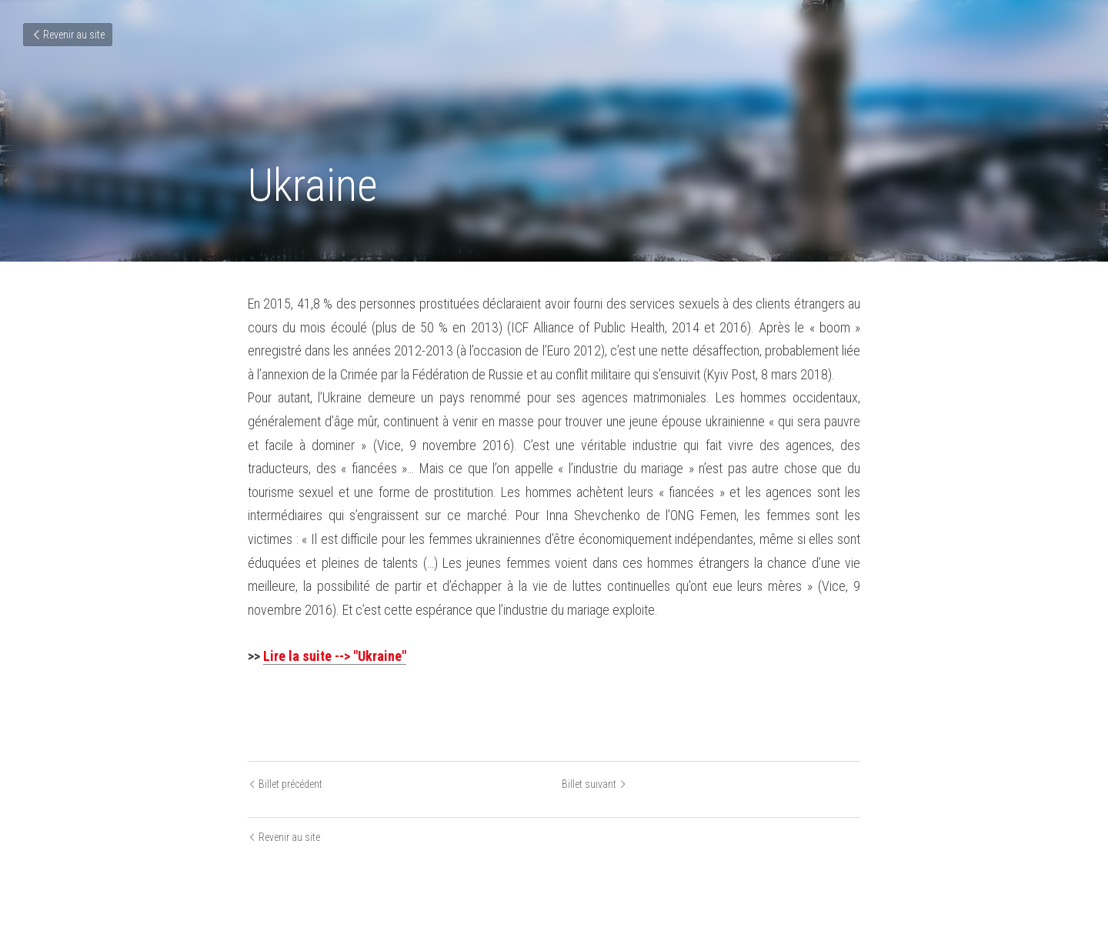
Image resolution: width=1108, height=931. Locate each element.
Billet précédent (285, 784)
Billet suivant (594, 784)
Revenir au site (68, 34)
